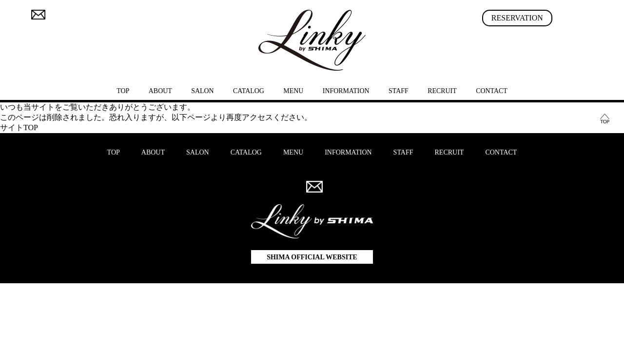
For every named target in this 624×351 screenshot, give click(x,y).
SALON (202, 91)
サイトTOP (19, 127)
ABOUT (160, 91)
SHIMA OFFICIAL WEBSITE (312, 257)
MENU (293, 91)
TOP (123, 91)
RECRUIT (442, 91)
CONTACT (491, 91)
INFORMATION (346, 91)
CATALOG (248, 91)
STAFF (399, 91)
